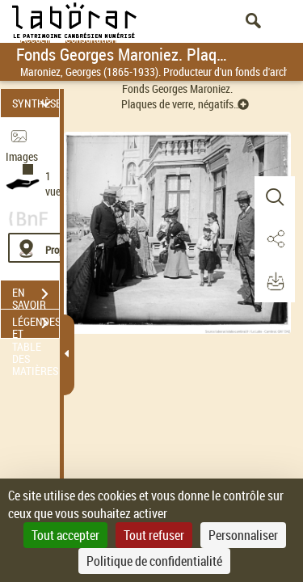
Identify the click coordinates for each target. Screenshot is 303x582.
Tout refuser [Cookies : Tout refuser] (154, 535)
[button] (275, 197)
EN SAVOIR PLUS (35, 296)
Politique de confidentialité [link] (154, 561)
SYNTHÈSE (35, 103)
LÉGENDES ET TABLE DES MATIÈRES (35, 325)
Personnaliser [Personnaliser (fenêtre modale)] (243, 535)
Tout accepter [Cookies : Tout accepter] (65, 535)
